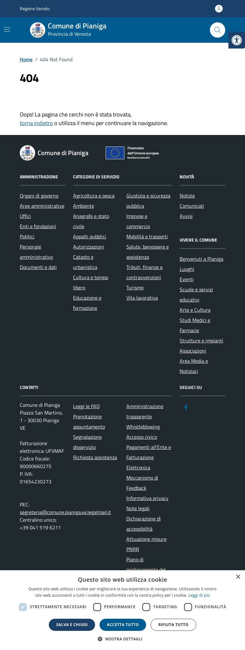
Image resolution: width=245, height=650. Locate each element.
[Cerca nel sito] (217, 30)
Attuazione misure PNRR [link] (146, 544)
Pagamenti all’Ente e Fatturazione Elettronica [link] (148, 457)
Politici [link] (27, 236)
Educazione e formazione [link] (87, 303)
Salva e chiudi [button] (72, 624)
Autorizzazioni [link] (88, 246)
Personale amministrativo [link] (36, 252)
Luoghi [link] (187, 269)
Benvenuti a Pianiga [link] (201, 259)
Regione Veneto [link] (34, 8)
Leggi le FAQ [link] (86, 406)
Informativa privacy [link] (147, 498)
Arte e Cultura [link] (195, 310)
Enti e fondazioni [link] (38, 226)
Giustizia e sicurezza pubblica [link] (148, 201)
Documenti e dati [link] (38, 267)
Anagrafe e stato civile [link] (91, 221)
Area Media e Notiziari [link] (194, 366)
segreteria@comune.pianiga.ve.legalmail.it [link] (65, 512)
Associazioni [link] (193, 351)
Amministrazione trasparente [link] (144, 411)
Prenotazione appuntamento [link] (89, 421)
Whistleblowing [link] (143, 426)
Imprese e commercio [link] (138, 221)
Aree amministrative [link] (42, 206)
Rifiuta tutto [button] (173, 624)
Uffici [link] (25, 216)
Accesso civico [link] (141, 437)
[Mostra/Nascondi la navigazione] (7, 29)
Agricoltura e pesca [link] (94, 195)
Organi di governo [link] (39, 195)
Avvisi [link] (186, 216)
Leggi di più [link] (199, 595)
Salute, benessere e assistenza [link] (147, 252)
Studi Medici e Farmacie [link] (195, 325)
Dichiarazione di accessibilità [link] (143, 524)
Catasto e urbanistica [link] (85, 262)
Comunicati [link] (192, 206)
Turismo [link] (135, 287)
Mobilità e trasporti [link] (147, 236)
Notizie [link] (187, 195)
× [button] (237, 577)
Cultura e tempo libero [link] (90, 282)
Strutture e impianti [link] (201, 340)
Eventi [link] (187, 279)
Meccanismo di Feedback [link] (142, 483)
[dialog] (122, 610)
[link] (236, 40)
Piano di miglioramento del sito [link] (146, 570)
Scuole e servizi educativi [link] (196, 294)
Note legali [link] (138, 508)
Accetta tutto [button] (123, 624)
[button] (122, 639)
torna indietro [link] (36, 123)
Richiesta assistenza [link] (95, 457)
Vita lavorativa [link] (142, 298)
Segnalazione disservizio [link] (87, 442)
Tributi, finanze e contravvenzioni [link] (144, 272)
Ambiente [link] (83, 206)
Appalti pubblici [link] (89, 236)
